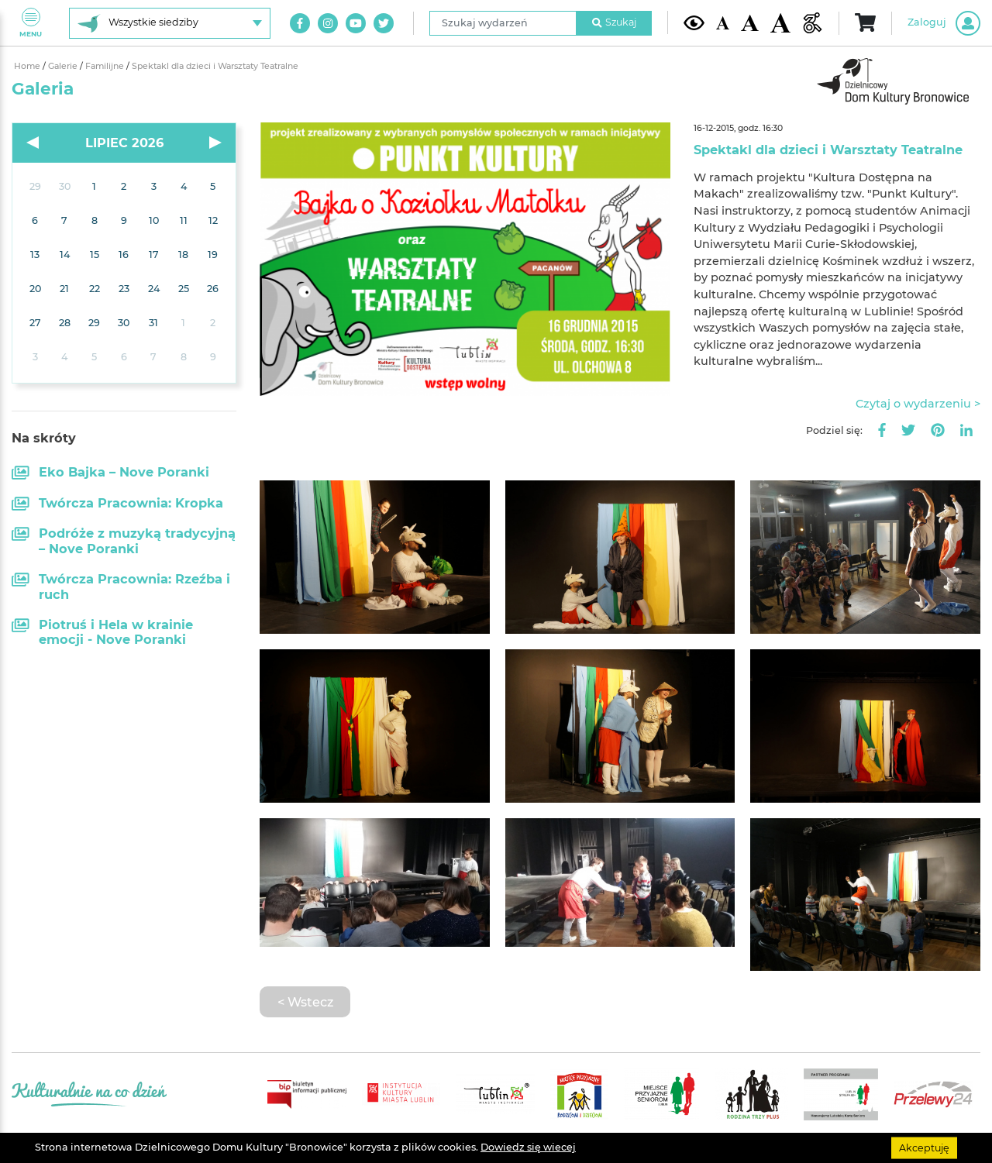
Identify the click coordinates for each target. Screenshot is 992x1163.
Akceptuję (924, 1147)
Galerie (64, 66)
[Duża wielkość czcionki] (780, 23)
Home (28, 66)
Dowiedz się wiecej (528, 1147)
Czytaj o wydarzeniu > (918, 404)
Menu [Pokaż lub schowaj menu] (30, 23)
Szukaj (614, 22)
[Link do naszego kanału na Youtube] (356, 23)
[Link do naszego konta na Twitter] (384, 23)
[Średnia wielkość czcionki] (749, 23)
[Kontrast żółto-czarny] (694, 22)
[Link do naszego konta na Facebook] (300, 23)
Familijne (105, 66)
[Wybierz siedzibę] (169, 23)
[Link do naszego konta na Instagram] (328, 23)
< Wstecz (305, 1002)
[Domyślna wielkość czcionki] (723, 22)
